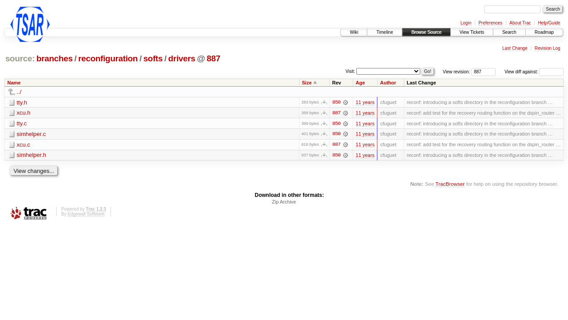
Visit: (350, 71)
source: (20, 58)
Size (307, 82)
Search (509, 32)
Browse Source (426, 32)
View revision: (456, 71)
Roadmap (544, 32)
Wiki (354, 32)
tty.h (22, 102)
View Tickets (472, 32)
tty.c (22, 123)
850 (336, 102)
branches (54, 58)
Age (360, 82)
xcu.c (23, 145)
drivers (181, 58)
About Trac (520, 22)
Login (466, 22)
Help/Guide (549, 22)
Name (14, 82)
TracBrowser (450, 184)
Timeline (384, 32)
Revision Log (547, 48)
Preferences (490, 22)
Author (388, 82)
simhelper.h (31, 155)
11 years (365, 102)
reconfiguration (108, 58)
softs (153, 58)
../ (19, 91)
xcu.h (24, 113)
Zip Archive (284, 202)
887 (214, 58)
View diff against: (534, 71)
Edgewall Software (85, 214)
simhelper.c (31, 134)
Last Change (515, 48)
